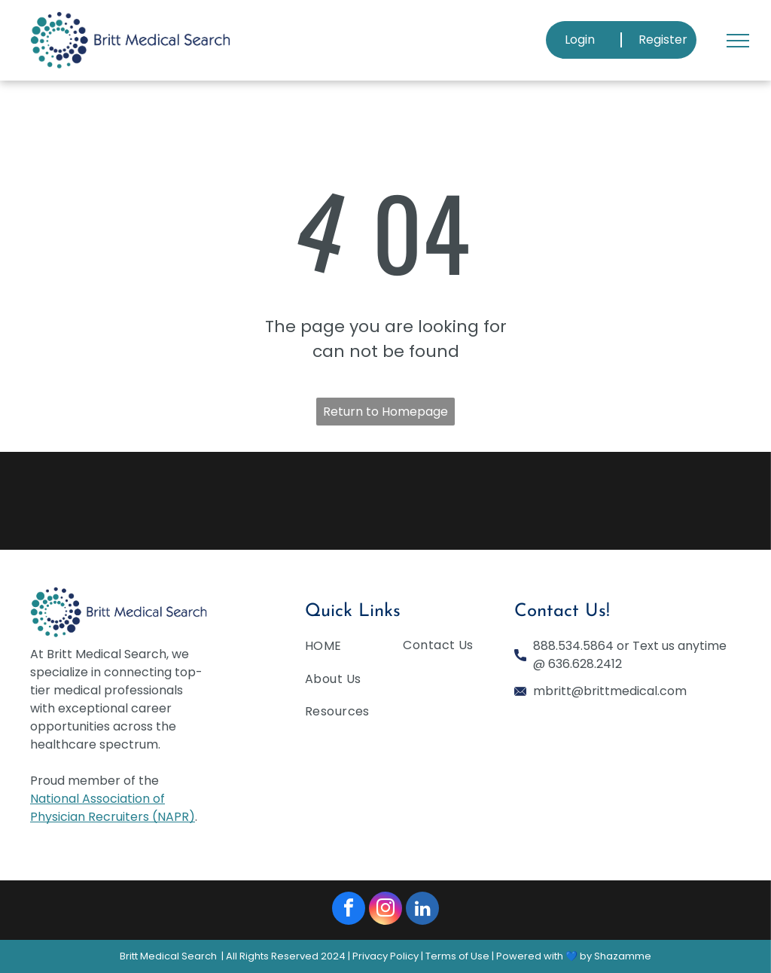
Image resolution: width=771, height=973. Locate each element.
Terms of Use (457, 956)
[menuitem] (360, 649)
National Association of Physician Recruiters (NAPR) (112, 807)
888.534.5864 (573, 645)
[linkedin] (422, 910)
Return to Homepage (385, 411)
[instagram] (385, 910)
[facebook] (348, 910)
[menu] (737, 40)
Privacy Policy (385, 956)
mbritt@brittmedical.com (610, 691)
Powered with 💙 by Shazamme (573, 956)
